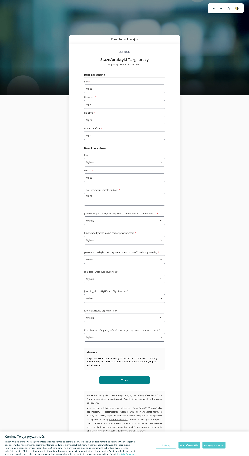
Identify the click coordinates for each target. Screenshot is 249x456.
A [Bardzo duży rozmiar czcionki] (229, 8)
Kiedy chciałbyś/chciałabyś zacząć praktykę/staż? (110, 233)
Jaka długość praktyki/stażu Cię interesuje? (106, 291)
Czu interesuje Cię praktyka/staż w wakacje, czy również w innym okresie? (122, 330)
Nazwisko (90, 97)
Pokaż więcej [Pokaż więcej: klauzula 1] (94, 365)
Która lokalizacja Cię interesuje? (100, 310)
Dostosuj (166, 447)
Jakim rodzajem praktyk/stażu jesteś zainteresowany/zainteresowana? (121, 213)
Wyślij (124, 380)
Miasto (88, 170)
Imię (87, 81)
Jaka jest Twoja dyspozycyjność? (101, 271)
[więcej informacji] (91, 113)
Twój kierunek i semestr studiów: (102, 190)
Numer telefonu (93, 128)
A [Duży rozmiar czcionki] (221, 8)
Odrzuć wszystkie (189, 447)
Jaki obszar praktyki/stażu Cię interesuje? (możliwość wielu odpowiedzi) (121, 252)
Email (89, 112)
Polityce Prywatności (118, 419)
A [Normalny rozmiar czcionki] (214, 8)
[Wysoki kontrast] (237, 8)
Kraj (86, 154)
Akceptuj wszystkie (214, 447)
